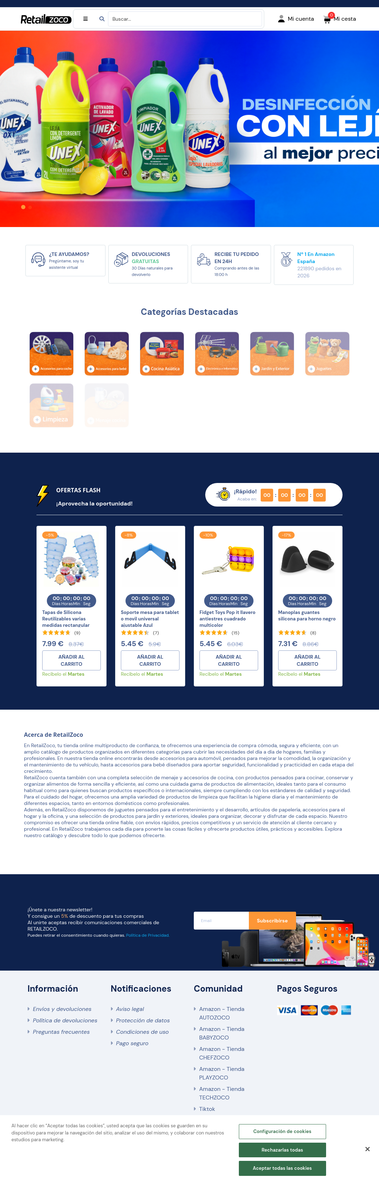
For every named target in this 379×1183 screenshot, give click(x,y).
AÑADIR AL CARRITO (71, 660)
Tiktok (207, 1109)
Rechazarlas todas (282, 1150)
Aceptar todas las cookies (282, 1169)
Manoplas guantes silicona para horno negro (307, 615)
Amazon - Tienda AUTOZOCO (222, 1013)
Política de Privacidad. (147, 935)
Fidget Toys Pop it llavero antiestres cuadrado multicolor (227, 618)
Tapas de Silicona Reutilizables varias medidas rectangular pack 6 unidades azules (68, 622)
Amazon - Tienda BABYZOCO (222, 1033)
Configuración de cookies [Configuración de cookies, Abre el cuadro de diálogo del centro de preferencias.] (282, 1132)
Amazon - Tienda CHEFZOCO (222, 1053)
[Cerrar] (367, 1149)
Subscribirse (272, 920)
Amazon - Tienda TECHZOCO (222, 1093)
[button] (23, 207)
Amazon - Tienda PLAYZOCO (222, 1073)
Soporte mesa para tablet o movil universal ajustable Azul (150, 618)
